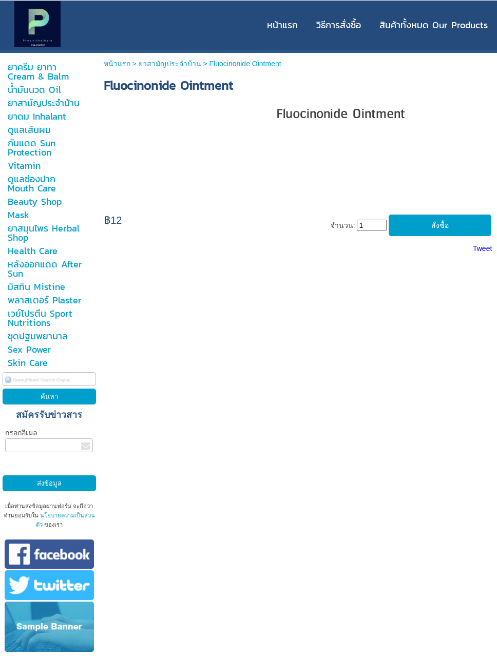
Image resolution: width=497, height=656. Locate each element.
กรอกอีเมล (21, 433)
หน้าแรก (117, 64)
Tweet (482, 248)
